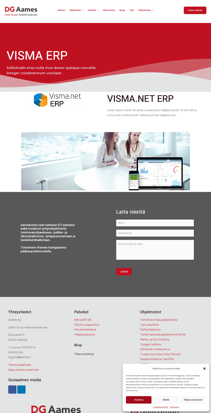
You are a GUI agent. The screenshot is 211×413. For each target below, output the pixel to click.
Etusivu (58, 10)
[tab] (92, 355)
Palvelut (93, 10)
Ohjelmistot (74, 10)
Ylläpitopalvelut (84, 335)
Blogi (124, 10)
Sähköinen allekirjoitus (155, 350)
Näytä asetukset (193, 400)
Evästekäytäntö (160, 407)
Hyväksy (138, 400)
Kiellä (166, 400)
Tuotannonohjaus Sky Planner (160, 355)
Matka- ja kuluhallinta (154, 340)
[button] (204, 368)
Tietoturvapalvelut (86, 325)
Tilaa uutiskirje (84, 354)
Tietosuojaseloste (19, 365)
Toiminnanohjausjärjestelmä (158, 320)
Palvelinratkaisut (85, 330)
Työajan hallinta (150, 345)
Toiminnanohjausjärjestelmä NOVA (163, 335)
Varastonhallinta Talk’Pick (157, 360)
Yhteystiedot (147, 10)
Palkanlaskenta (150, 330)
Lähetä (124, 272)
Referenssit (110, 10)
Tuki (132, 10)
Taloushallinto (149, 325)
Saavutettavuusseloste (23, 370)
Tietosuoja (174, 407)
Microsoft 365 (83, 320)
